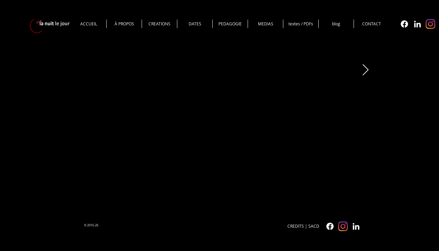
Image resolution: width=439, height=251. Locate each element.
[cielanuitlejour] (430, 24)
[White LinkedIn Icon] (417, 24)
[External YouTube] (215, 132)
